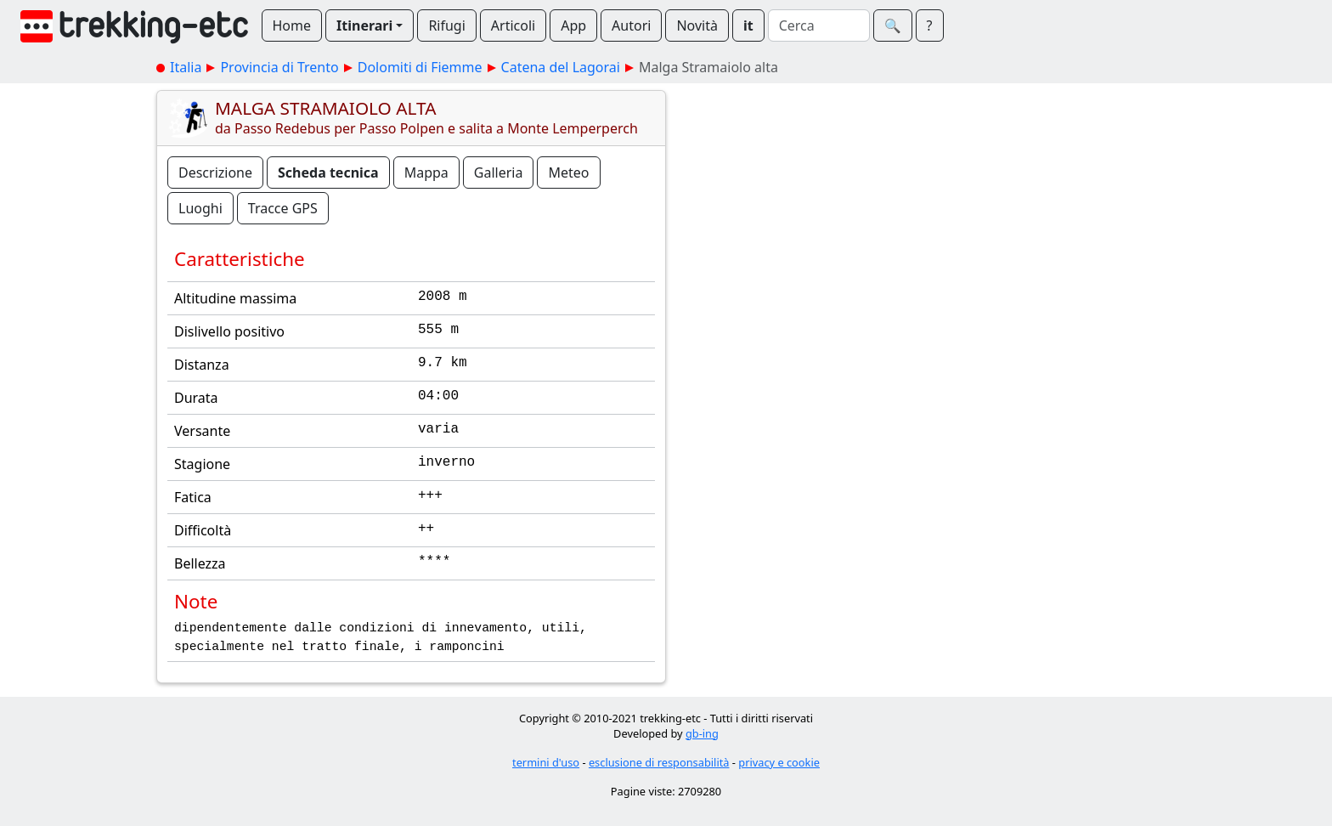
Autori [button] (631, 25)
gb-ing (702, 733)
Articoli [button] (513, 25)
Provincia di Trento (279, 67)
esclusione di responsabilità (659, 762)
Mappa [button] (426, 172)
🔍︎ (892, 25)
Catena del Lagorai (560, 67)
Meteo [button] (568, 172)
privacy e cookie (779, 762)
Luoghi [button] (200, 208)
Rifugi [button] (446, 25)
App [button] (573, 25)
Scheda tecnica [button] (328, 172)
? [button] (930, 25)
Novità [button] (697, 25)
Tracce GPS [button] (283, 208)
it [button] (748, 25)
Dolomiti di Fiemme (420, 67)
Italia (185, 67)
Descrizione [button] (215, 172)
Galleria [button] (498, 172)
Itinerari (364, 25)
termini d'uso (545, 762)
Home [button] (292, 25)
